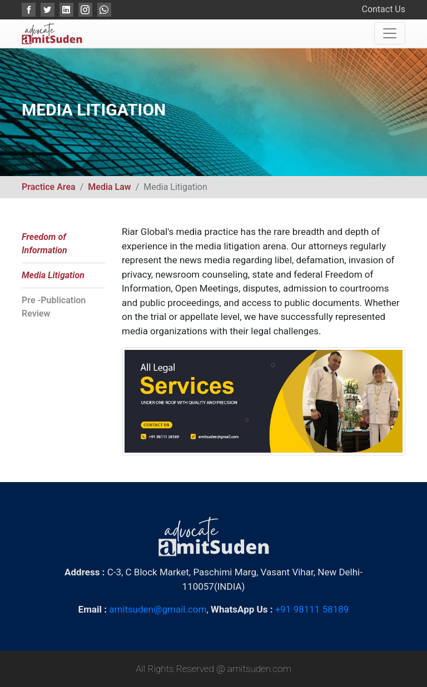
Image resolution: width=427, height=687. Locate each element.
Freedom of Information (44, 243)
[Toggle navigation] (389, 33)
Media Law (109, 187)
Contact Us (383, 9)
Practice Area (49, 187)
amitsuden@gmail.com (157, 609)
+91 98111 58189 (312, 609)
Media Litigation (53, 275)
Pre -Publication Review (54, 307)
